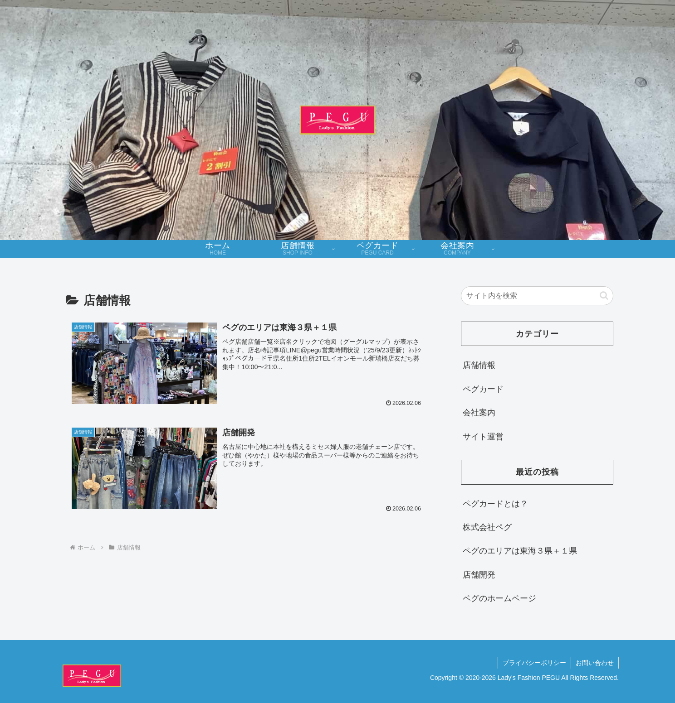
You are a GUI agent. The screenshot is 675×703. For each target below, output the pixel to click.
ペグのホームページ (499, 598)
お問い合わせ (595, 662)
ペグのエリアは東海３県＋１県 (520, 550)
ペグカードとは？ (495, 503)
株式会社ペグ (487, 527)
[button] (604, 295)
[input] (537, 295)
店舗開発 (479, 574)
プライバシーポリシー (534, 662)
